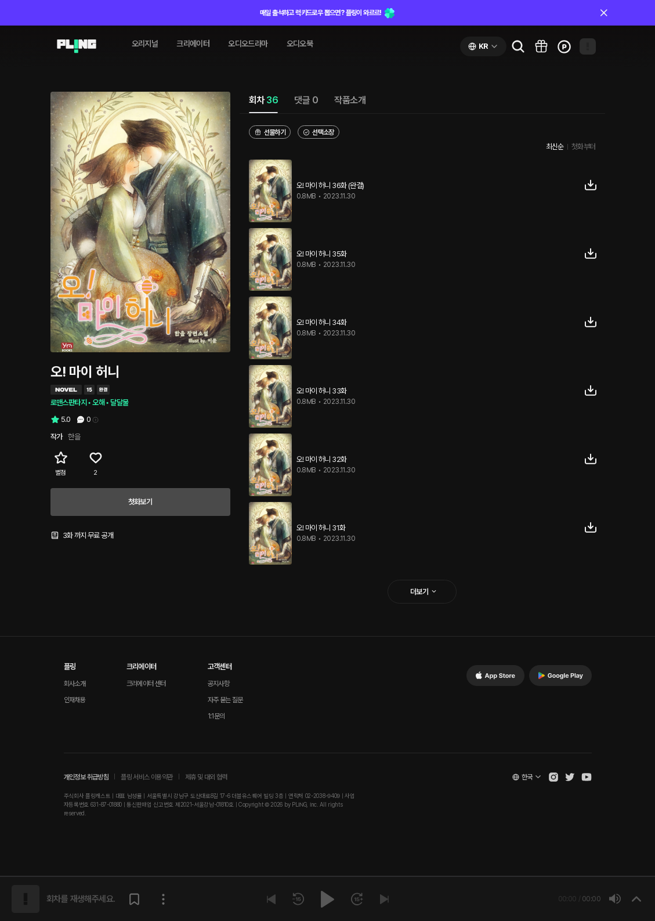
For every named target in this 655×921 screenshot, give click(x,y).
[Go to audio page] (76, 46)
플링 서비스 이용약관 (146, 777)
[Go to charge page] (564, 46)
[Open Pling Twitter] (569, 777)
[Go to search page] (518, 46)
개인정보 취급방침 (86, 777)
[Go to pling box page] (541, 46)
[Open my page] (587, 46)
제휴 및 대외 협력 (206, 777)
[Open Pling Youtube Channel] (586, 777)
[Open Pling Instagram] (553, 777)
